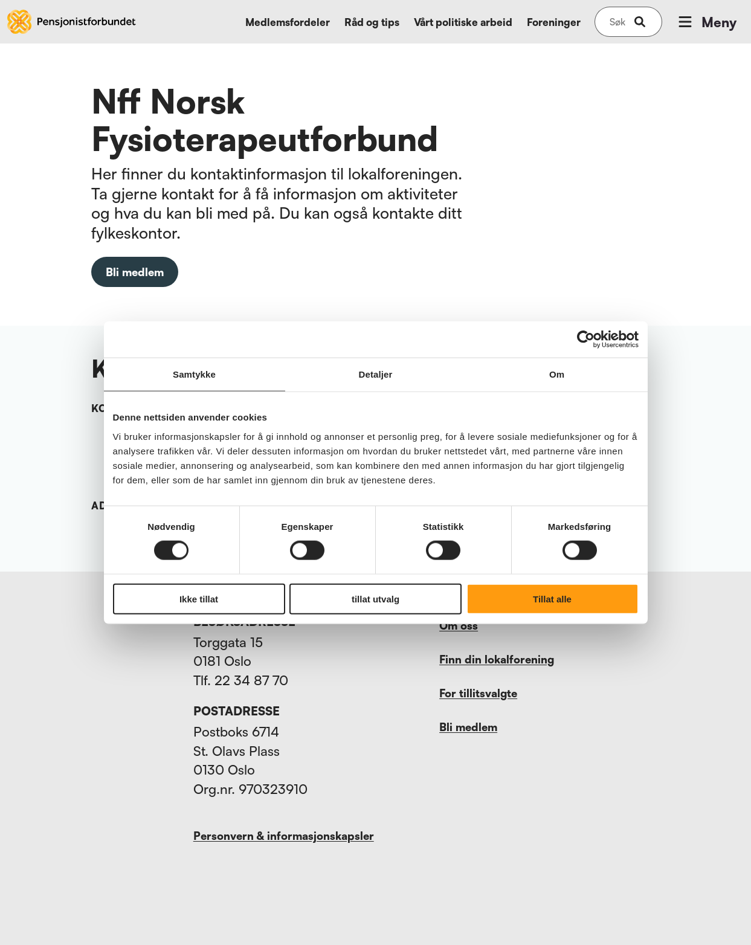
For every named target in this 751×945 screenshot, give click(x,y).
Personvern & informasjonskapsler (283, 835)
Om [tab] (556, 374)
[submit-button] (640, 22)
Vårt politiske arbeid (463, 22)
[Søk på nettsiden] (617, 22)
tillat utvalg (375, 598)
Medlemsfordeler (287, 22)
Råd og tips (371, 22)
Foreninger (554, 22)
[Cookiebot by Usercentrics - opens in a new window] (586, 340)
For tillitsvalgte (478, 693)
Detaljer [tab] (376, 374)
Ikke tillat (198, 598)
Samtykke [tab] (194, 374)
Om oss (458, 625)
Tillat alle (552, 598)
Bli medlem (135, 272)
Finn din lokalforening (496, 659)
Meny (706, 22)
